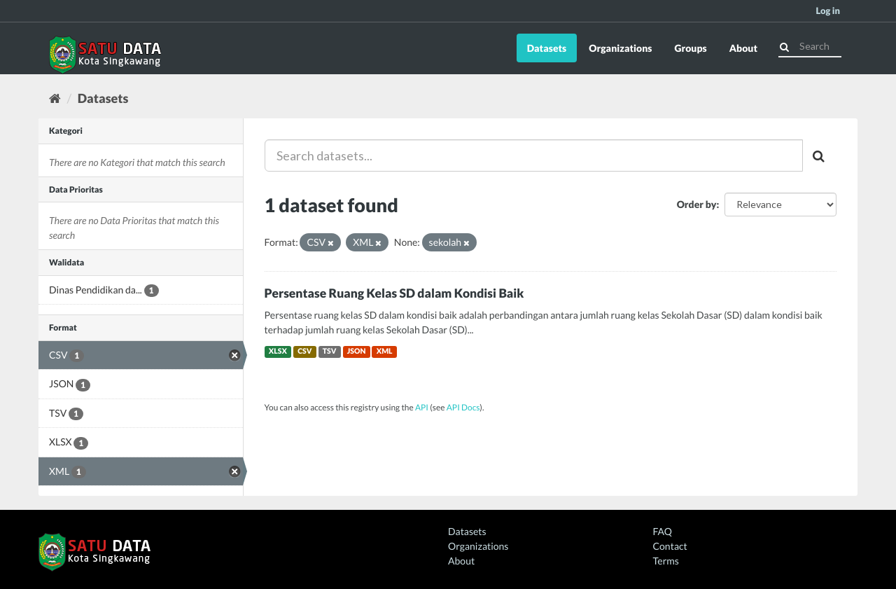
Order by (697, 204)
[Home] (55, 98)
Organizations (620, 48)
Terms (666, 561)
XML (385, 351)
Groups (690, 48)
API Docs (463, 407)
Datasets (547, 48)
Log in (828, 10)
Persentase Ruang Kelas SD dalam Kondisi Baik (394, 293)
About (743, 48)
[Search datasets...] (534, 155)
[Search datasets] (809, 46)
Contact (670, 546)
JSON (356, 351)
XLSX (278, 351)
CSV (305, 351)
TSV (330, 351)
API (421, 407)
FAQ (662, 531)
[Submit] (784, 45)
